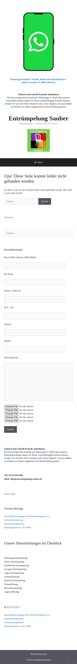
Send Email (9, 493)
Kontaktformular (15, 100)
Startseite (8, 217)
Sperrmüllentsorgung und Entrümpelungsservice (27, 516)
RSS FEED (13, 607)
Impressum (42, 654)
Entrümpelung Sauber (38, 118)
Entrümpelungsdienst (14, 523)
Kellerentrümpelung (13, 520)
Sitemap (33, 654)
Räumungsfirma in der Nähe (17, 527)
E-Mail (53, 97)
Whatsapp (41, 452)
